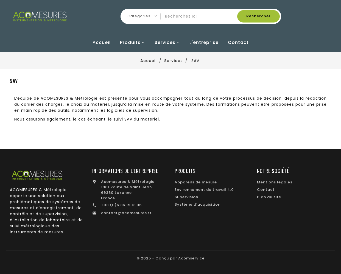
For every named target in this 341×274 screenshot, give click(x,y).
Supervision (186, 197)
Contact (266, 189)
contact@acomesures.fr (126, 213)
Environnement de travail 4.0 (204, 189)
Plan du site (269, 197)
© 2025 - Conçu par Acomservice (170, 258)
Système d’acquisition (197, 204)
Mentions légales (274, 182)
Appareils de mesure (196, 182)
